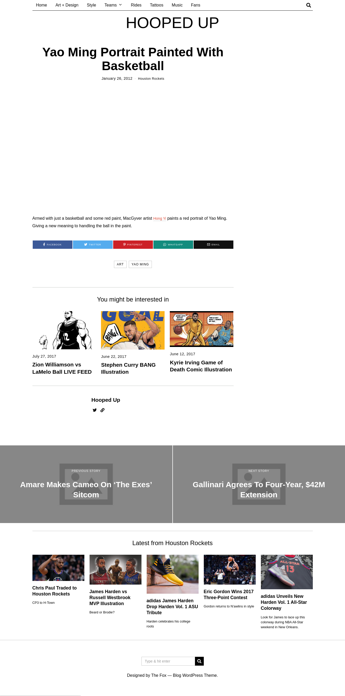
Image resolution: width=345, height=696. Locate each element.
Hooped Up (105, 400)
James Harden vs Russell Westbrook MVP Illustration (110, 597)
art (120, 264)
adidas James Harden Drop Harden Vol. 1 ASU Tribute (172, 606)
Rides (136, 5)
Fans (195, 5)
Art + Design (67, 5)
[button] (199, 661)
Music (177, 5)
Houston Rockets (151, 78)
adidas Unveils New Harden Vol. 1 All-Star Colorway (284, 602)
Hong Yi (160, 218)
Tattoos (157, 5)
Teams (111, 5)
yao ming (140, 264)
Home (41, 5)
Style (91, 5)
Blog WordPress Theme (195, 675)
